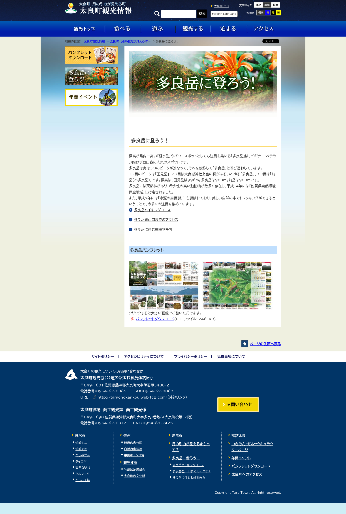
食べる (80, 435)
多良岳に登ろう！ (186, 458)
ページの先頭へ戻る (265, 344)
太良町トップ (221, 6)
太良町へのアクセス (246, 474)
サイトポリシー (103, 356)
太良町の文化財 (134, 475)
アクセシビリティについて (144, 356)
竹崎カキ (81, 449)
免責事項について (231, 356)
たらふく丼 (82, 480)
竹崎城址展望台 (134, 469)
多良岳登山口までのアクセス (156, 219)
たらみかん (82, 455)
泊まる (177, 435)
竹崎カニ (81, 442)
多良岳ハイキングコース (152, 210)
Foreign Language (224, 14)
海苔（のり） (82, 467)
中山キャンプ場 (134, 455)
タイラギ (80, 461)
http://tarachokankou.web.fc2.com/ (132, 397)
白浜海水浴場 (133, 449)
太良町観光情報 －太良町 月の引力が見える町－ (117, 41)
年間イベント (241, 458)
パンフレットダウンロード (155, 319)
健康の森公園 (133, 442)
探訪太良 (238, 435)
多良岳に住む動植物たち (153, 229)
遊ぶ (126, 435)
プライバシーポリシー (190, 356)
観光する (130, 462)
